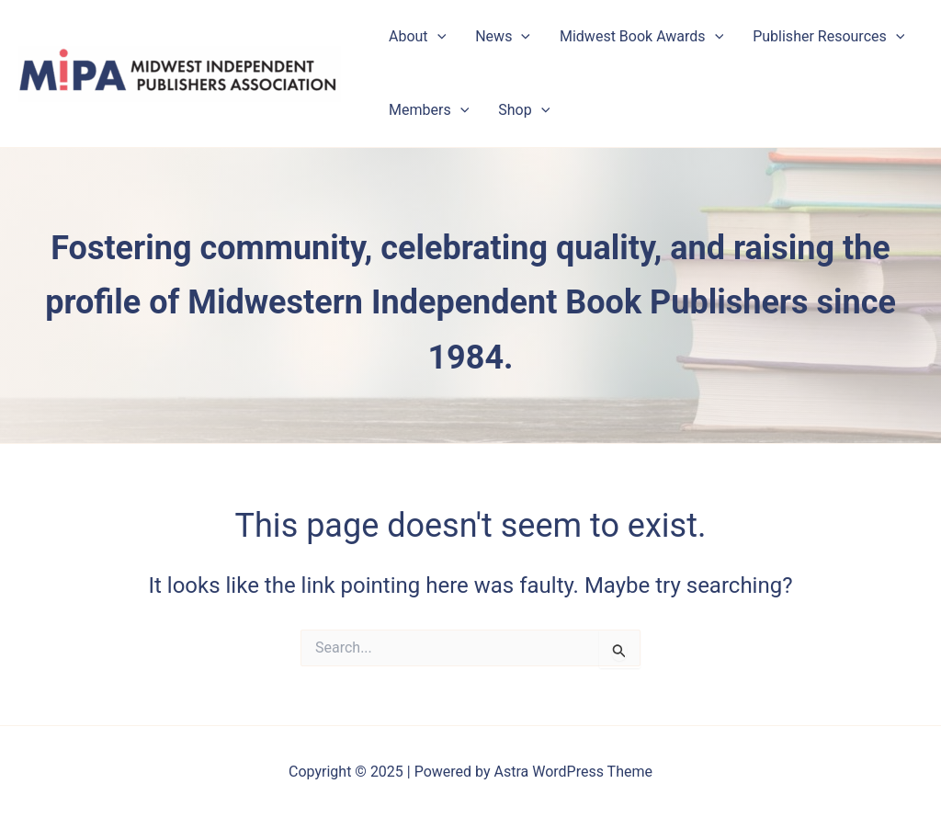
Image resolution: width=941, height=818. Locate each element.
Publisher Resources (828, 37)
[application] (437, 37)
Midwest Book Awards (641, 37)
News (502, 37)
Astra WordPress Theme (573, 771)
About (417, 37)
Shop (524, 110)
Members (429, 110)
